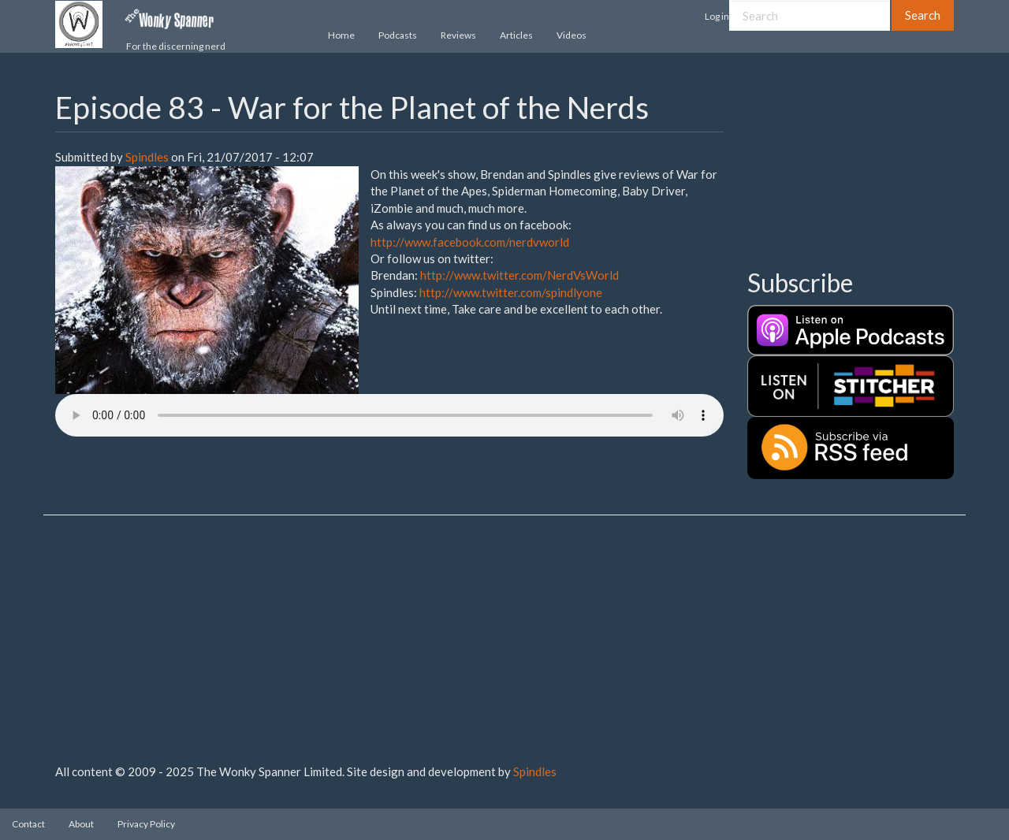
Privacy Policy (146, 824)
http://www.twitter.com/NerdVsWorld (519, 275)
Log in (717, 16)
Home (341, 35)
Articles (516, 35)
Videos (571, 35)
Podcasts (397, 35)
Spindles (147, 157)
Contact (28, 824)
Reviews (458, 35)
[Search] (809, 15)
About (81, 824)
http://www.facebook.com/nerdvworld (469, 242)
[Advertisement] (826, 169)
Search (922, 15)
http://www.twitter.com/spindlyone (510, 292)
